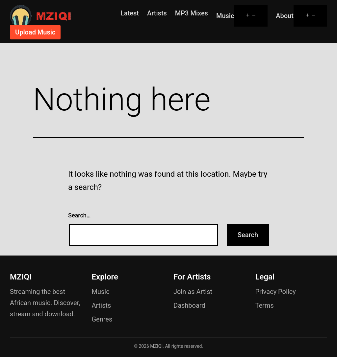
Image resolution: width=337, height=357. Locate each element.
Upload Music (35, 32)
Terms (264, 305)
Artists (157, 13)
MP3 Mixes (191, 13)
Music (225, 16)
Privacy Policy (275, 292)
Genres (102, 319)
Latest (129, 13)
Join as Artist (192, 292)
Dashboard (189, 305)
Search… (79, 215)
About (285, 16)
